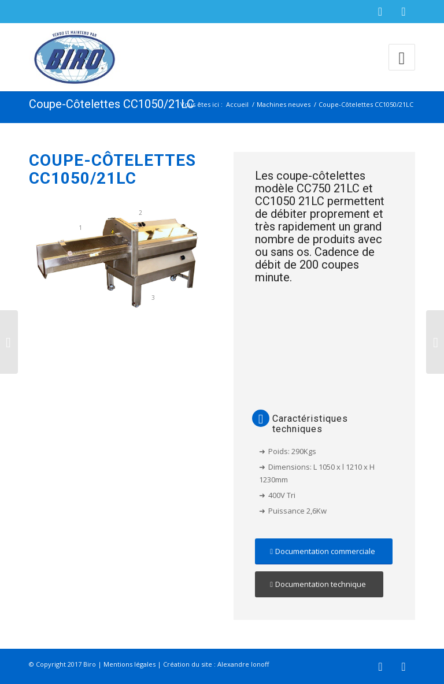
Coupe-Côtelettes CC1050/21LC (111, 104)
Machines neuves (283, 104)
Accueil (237, 104)
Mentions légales (129, 664)
